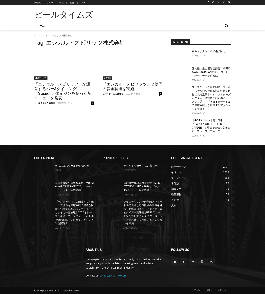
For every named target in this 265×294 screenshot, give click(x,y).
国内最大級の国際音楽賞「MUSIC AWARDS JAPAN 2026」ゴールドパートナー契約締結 (211, 72)
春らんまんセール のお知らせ (209, 51)
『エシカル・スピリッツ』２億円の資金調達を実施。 (132, 86)
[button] (226, 25)
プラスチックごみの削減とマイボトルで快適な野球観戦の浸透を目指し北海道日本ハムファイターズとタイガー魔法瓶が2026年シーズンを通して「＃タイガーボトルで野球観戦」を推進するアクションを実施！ (211, 98)
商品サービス (40, 78)
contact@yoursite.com (113, 275)
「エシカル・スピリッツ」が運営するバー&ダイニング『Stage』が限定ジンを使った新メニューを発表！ (62, 91)
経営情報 (107, 78)
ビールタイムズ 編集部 (44, 103)
